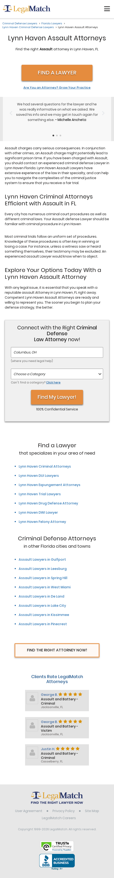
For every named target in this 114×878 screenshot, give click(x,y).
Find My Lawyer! (57, 391)
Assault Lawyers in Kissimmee (44, 609)
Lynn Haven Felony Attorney (42, 516)
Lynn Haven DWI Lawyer (38, 507)
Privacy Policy (64, 805)
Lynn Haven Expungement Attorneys (49, 479)
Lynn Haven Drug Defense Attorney (48, 498)
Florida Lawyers (51, 23)
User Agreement (28, 805)
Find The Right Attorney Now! (57, 645)
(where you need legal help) (32, 356)
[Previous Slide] (10, 110)
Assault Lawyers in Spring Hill (43, 572)
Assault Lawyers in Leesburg (43, 563)
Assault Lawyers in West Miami (44, 582)
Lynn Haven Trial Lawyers (40, 488)
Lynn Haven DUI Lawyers (39, 470)
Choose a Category (29, 368)
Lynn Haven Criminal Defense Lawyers (28, 27)
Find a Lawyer (57, 72)
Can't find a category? (36, 377)
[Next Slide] (103, 110)
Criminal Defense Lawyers (19, 23)
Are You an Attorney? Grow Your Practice (57, 88)
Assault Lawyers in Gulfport (42, 554)
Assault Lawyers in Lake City (42, 600)
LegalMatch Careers (59, 812)
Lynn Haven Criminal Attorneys (45, 461)
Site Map (92, 805)
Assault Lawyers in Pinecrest (43, 618)
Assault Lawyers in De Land (41, 591)
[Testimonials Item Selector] (53, 130)
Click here (53, 377)
